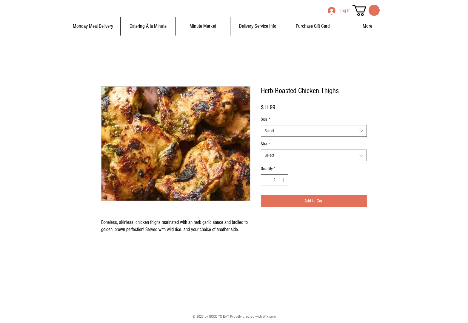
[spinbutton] (274, 180)
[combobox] (314, 131)
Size (265, 144)
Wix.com (269, 317)
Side (265, 119)
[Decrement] (265, 180)
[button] (366, 10)
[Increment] (283, 180)
